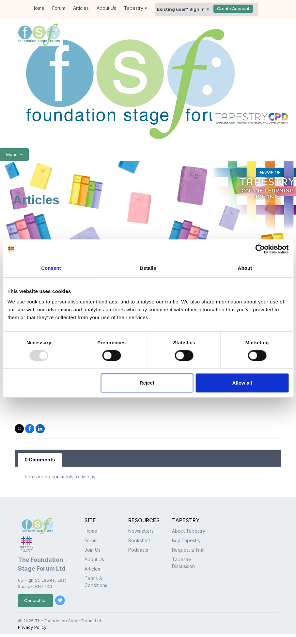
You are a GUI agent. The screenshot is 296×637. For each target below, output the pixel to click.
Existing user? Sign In (183, 9)
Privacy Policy (32, 627)
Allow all (242, 383)
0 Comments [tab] (39, 459)
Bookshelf (139, 540)
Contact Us (35, 600)
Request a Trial (188, 550)
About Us (106, 8)
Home (91, 531)
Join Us (93, 550)
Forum (91, 540)
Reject (147, 383)
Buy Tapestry (186, 540)
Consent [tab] (51, 268)
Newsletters (141, 531)
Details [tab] (148, 268)
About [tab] (245, 268)
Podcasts (138, 550)
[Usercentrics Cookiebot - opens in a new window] (259, 249)
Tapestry (135, 8)
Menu (14, 154)
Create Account (233, 8)
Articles (81, 8)
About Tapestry (188, 531)
